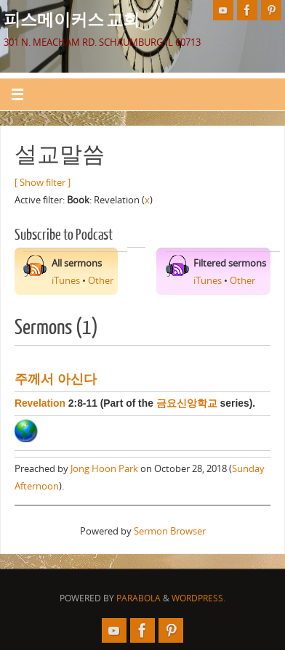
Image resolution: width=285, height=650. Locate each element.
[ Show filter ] (43, 182)
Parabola (138, 598)
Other (100, 281)
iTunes (66, 281)
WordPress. (198, 598)
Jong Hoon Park (104, 469)
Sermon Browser (170, 531)
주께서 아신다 (56, 379)
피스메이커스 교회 (72, 19)
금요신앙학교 (186, 403)
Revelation (40, 403)
